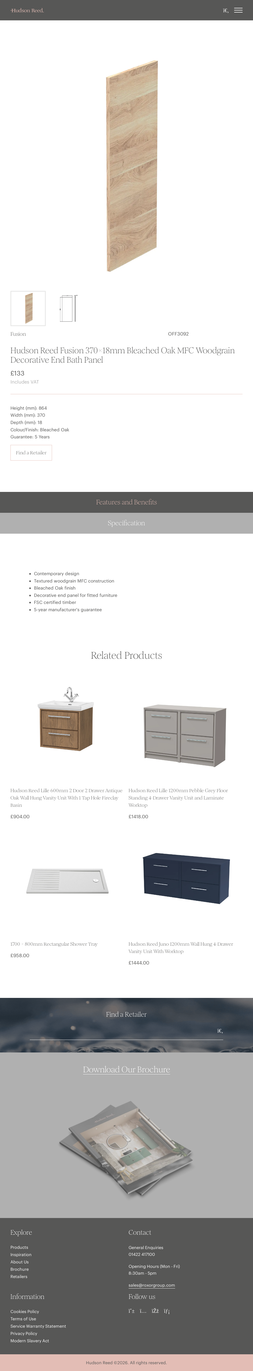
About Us (19, 1261)
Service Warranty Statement (38, 1326)
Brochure (19, 1269)
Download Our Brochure (126, 1069)
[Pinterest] (132, 1311)
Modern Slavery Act (29, 1340)
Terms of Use (23, 1318)
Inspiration (21, 1254)
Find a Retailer (31, 453)
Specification (126, 523)
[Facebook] (155, 1311)
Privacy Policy (23, 1333)
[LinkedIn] (167, 1311)
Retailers (18, 1276)
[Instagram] (143, 1311)
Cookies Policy (24, 1311)
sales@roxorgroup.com (152, 1285)
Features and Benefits (126, 502)
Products (19, 1247)
